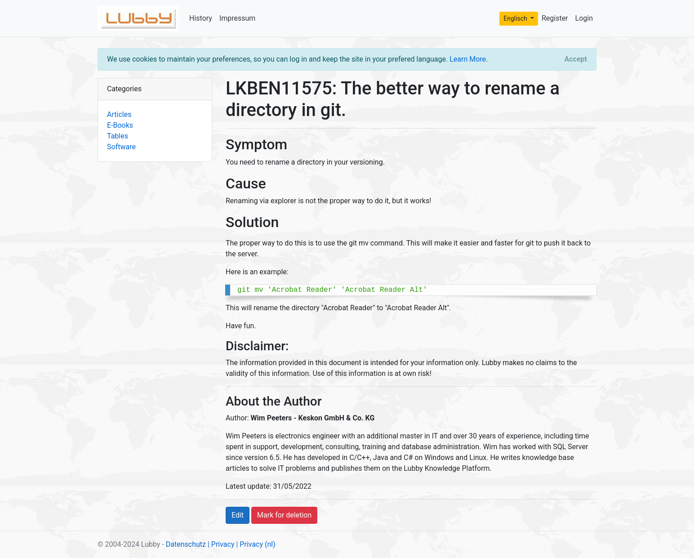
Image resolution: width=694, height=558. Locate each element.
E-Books (120, 125)
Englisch (516, 18)
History (200, 18)
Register (555, 18)
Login (584, 18)
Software (121, 147)
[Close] (576, 59)
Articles (119, 114)
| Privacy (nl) (255, 544)
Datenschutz (186, 544)
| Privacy (221, 544)
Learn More (467, 59)
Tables (117, 136)
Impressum (237, 18)
